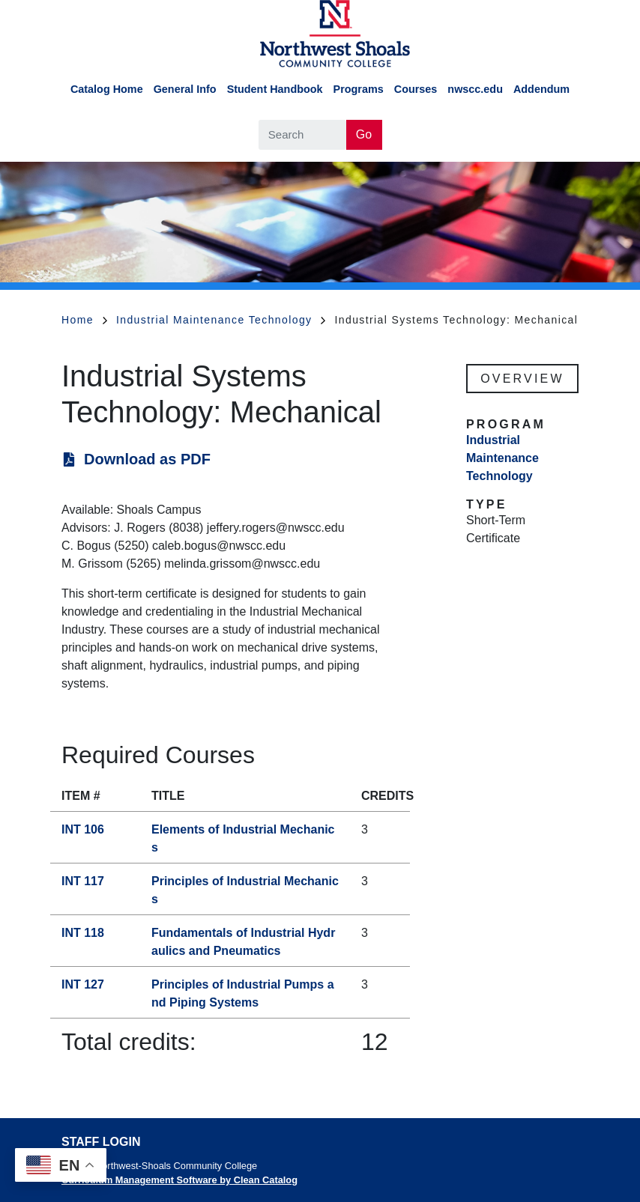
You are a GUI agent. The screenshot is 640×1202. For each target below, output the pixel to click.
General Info (185, 89)
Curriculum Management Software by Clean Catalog (179, 1180)
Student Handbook (275, 89)
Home (84, 320)
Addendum (541, 89)
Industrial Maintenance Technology (221, 320)
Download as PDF (147, 459)
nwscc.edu (475, 89)
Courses (416, 89)
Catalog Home (106, 89)
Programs (358, 89)
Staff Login (100, 1141)
